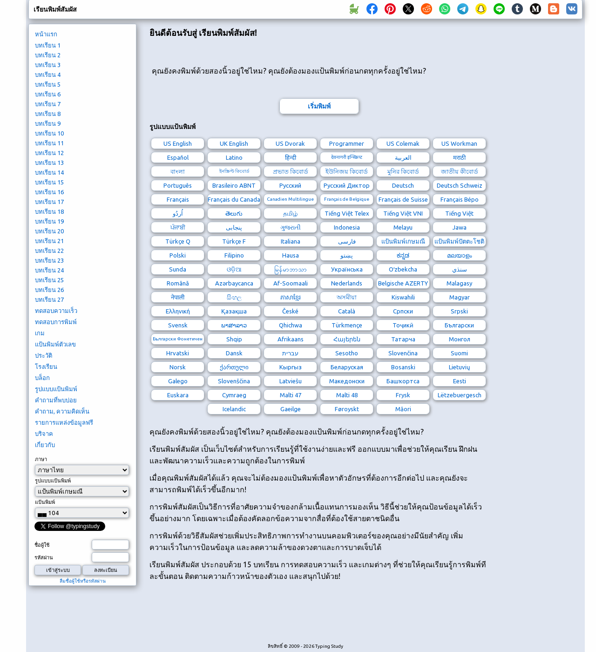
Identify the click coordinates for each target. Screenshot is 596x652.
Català (346, 311)
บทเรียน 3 (48, 64)
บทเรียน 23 (49, 260)
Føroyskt (347, 409)
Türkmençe (347, 325)
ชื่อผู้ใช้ (41, 545)
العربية (403, 157)
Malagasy (459, 283)
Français (178, 199)
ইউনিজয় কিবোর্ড (346, 171)
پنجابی (234, 227)
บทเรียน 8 (48, 113)
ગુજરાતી (290, 227)
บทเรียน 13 (49, 162)
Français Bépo (459, 199)
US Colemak (403, 143)
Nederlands (346, 283)
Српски (403, 311)
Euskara (178, 395)
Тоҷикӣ (403, 325)
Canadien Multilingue (290, 199)
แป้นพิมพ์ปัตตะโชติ (459, 241)
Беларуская (347, 367)
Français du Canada (234, 199)
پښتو (346, 255)
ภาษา (41, 459)
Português (177, 185)
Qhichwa (290, 325)
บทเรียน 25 (49, 280)
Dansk (234, 353)
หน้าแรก (46, 34)
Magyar (459, 297)
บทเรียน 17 (49, 201)
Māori (403, 409)
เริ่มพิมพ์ (319, 106)
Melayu (403, 227)
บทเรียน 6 (48, 94)
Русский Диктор (347, 185)
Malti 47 (290, 395)
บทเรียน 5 (48, 84)
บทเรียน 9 (48, 123)
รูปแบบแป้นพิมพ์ (56, 389)
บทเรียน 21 (49, 241)
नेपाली (177, 297)
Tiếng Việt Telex (347, 213)
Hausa (290, 255)
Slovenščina (234, 381)
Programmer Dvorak (346, 144)
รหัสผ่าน (43, 557)
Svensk (178, 325)
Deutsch (403, 185)
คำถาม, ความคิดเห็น (62, 411)
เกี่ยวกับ (45, 444)
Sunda (177, 269)
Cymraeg (234, 395)
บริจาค (44, 433)
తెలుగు (234, 213)
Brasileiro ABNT (234, 185)
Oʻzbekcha (403, 269)
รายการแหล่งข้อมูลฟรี (64, 422)
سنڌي (459, 269)
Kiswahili (403, 297)
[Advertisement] (318, 617)
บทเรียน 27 (49, 299)
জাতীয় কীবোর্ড (459, 171)
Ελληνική (178, 311)
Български (459, 325)
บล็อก (42, 377)
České (290, 311)
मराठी (459, 157)
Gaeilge (290, 409)
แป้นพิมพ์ (45, 502)
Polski (177, 255)
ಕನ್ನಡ (403, 255)
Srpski (459, 311)
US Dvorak (290, 143)
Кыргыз (290, 367)
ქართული (234, 367)
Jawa (460, 227)
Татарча (403, 339)
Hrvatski (177, 353)
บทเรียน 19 (49, 221)
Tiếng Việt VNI (403, 213)
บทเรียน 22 (49, 250)
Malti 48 (347, 395)
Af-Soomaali (290, 283)
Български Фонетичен (178, 338)
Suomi (459, 353)
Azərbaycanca (234, 283)
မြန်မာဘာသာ (290, 269)
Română (178, 283)
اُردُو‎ (178, 213)
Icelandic (234, 409)
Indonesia (347, 227)
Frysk (403, 395)
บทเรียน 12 (49, 152)
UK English (234, 143)
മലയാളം (459, 255)
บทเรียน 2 (48, 55)
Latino (234, 157)
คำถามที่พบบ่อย (56, 400)
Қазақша (234, 311)
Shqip (234, 339)
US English (177, 143)
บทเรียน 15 (49, 182)
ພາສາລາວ (234, 325)
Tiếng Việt (459, 213)
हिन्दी (290, 157)
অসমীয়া (347, 297)
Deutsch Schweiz (459, 185)
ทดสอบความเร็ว (56, 310)
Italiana (290, 241)
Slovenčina (403, 353)
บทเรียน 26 (49, 289)
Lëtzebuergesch (459, 395)
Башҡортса (403, 381)
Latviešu (290, 381)
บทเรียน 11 (49, 143)
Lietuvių (459, 367)
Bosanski (403, 367)
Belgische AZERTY (403, 283)
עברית (290, 353)
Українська (347, 269)
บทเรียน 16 (49, 192)
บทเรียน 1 (48, 45)
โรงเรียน (46, 366)
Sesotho (346, 353)
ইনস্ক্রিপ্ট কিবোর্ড (234, 171)
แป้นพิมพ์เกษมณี (403, 241)
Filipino (234, 255)
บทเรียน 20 (49, 231)
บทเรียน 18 (49, 211)
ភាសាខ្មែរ (290, 297)
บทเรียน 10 (49, 133)
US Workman (459, 143)
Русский (290, 185)
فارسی (347, 241)
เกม (40, 333)
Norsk (177, 367)
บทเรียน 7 (48, 104)
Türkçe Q (177, 241)
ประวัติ (43, 355)
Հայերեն (346, 339)
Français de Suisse (403, 199)
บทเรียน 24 (49, 270)
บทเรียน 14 (49, 172)
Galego (178, 381)
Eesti (459, 381)
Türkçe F (234, 241)
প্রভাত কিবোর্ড (290, 171)
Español (178, 157)
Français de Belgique (346, 199)
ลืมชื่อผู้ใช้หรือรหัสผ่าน (83, 581)
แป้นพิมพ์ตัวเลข (55, 344)
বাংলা (177, 171)
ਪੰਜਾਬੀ (177, 227)
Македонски (347, 381)
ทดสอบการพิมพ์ (56, 322)
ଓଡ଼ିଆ (234, 269)
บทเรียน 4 (48, 74)
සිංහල (234, 297)
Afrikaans (291, 339)
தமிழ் (290, 213)
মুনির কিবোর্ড (403, 171)
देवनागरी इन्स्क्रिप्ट (346, 157)
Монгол (459, 339)
